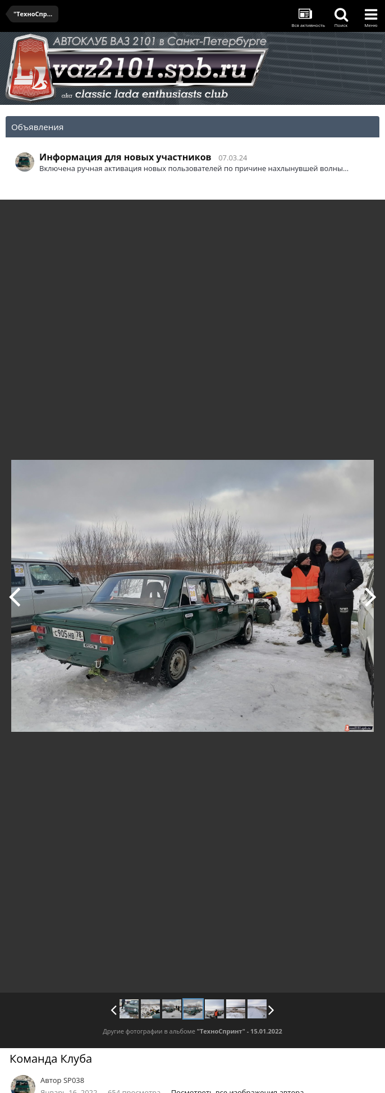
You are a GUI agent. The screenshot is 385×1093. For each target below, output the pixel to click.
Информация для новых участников (125, 157)
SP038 (73, 1080)
